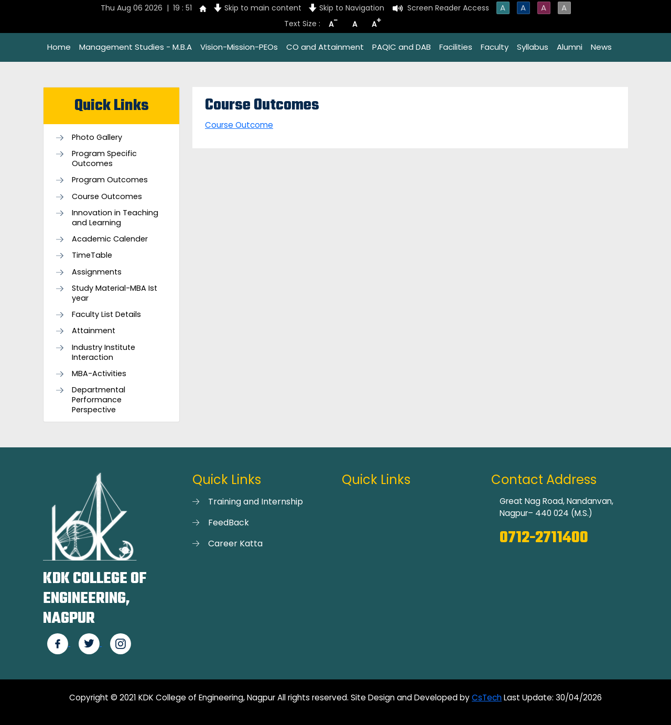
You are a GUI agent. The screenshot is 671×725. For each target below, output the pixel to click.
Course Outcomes (107, 197)
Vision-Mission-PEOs (239, 46)
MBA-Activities (99, 374)
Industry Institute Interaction (103, 352)
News (601, 46)
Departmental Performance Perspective (98, 400)
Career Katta (235, 543)
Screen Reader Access (448, 8)
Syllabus (532, 46)
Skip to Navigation (351, 8)
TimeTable (92, 255)
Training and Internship (255, 502)
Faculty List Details (106, 315)
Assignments (97, 272)
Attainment (93, 331)
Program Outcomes (110, 180)
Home (59, 46)
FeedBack (228, 523)
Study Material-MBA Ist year (114, 293)
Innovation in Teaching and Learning (115, 218)
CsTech (487, 697)
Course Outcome (239, 124)
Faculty (494, 46)
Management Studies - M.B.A (135, 46)
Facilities (455, 46)
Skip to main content (262, 8)
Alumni (569, 46)
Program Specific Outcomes (104, 159)
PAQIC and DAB (401, 46)
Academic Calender (110, 239)
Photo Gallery (97, 137)
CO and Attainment (325, 46)
